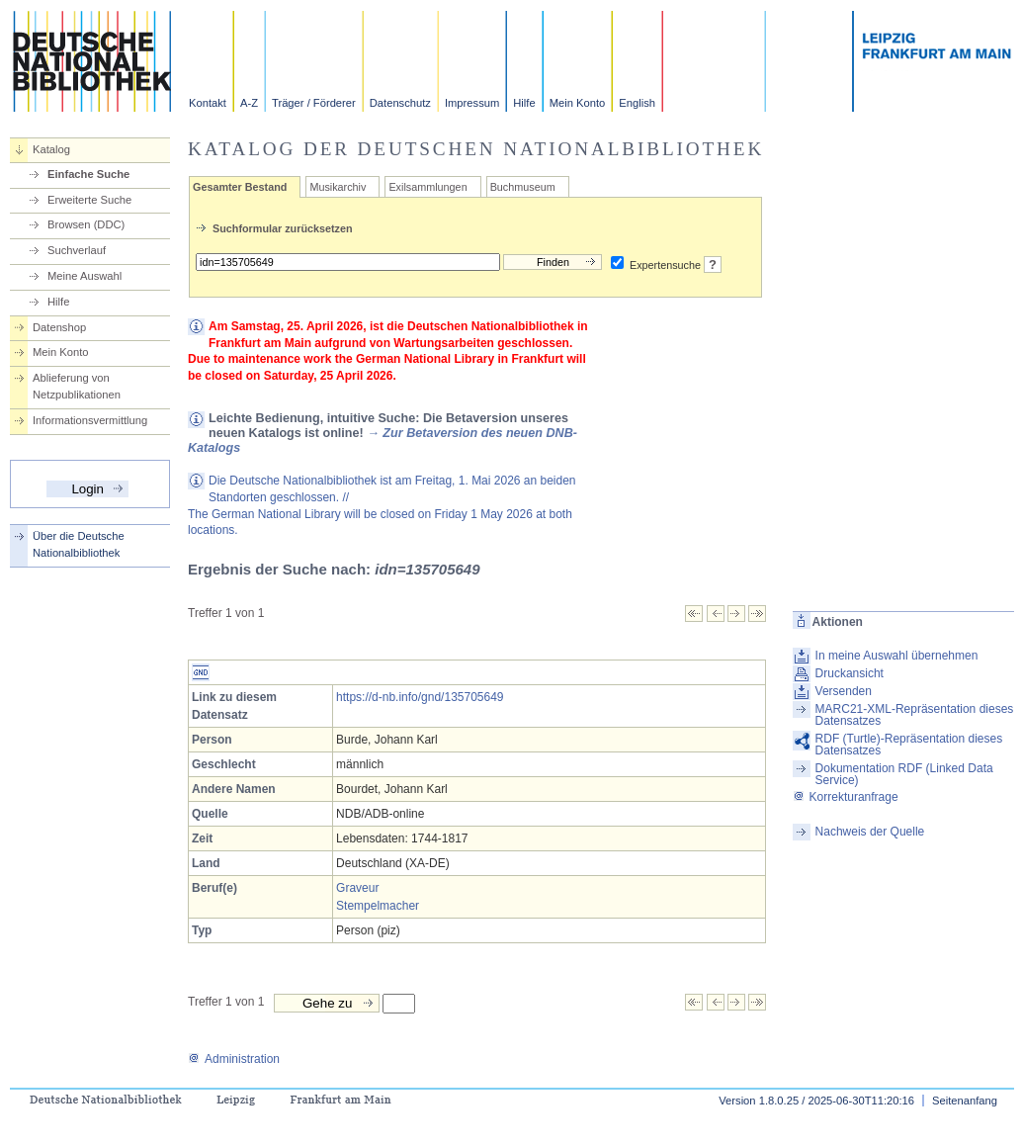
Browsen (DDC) (86, 224)
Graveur (357, 888)
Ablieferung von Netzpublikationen (77, 386)
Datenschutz (400, 103)
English (637, 103)
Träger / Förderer (314, 103)
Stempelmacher (377, 906)
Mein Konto (578, 103)
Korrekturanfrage (845, 797)
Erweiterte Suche (89, 200)
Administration (234, 1059)
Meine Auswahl (84, 276)
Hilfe (524, 103)
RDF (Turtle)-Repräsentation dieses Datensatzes (909, 744)
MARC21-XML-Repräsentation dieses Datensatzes (914, 715)
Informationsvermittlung (90, 420)
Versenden (843, 691)
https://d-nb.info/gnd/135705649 (419, 697)
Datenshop (59, 327)
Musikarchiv (337, 187)
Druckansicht (849, 673)
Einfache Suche (88, 174)
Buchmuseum (522, 187)
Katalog (51, 149)
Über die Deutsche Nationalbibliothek (79, 544)
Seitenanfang (964, 1100)
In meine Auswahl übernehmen (897, 655)
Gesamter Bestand (240, 187)
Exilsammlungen (427, 187)
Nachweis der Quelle (870, 831)
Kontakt (207, 103)
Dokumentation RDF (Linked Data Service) (904, 774)
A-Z (249, 103)
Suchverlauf (76, 250)
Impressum (472, 103)
